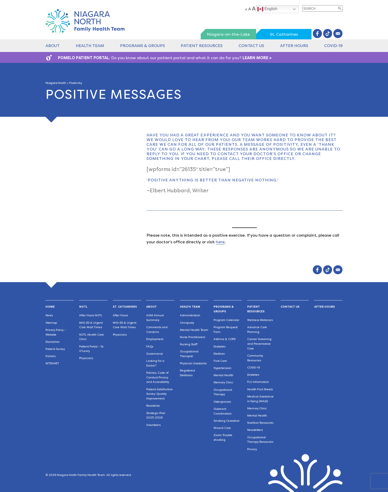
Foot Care (220, 361)
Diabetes (219, 346)
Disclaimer (53, 342)
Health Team (90, 45)
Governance (154, 353)
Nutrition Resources (260, 422)
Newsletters (255, 430)
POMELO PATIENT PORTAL (83, 57)
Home (50, 306)
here (220, 242)
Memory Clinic (223, 382)
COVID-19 (333, 45)
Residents (153, 405)
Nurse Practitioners (192, 337)
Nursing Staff (188, 344)
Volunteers (153, 425)
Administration (190, 315)
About (53, 45)
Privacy (252, 449)
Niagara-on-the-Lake (228, 34)
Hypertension (222, 368)
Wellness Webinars (260, 320)
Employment (154, 339)
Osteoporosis (222, 401)
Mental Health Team (194, 330)
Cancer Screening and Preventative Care (259, 344)
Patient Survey (55, 349)
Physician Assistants (193, 363)
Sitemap (51, 322)
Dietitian (219, 353)
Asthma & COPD (225, 339)
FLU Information (258, 382)
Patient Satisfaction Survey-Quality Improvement (159, 394)
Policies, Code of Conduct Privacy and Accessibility (157, 377)
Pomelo (51, 356)
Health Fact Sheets (260, 389)
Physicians (86, 358)
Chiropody (187, 322)
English (267, 9)
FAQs (149, 346)
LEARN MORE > (257, 57)
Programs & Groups (142, 45)
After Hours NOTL (90, 315)
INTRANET (52, 363)
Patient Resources (201, 45)
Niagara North (56, 83)
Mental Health (223, 375)
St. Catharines (284, 34)
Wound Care (222, 428)
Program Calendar (226, 320)
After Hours (294, 45)
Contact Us (251, 45)
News (49, 315)
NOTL (83, 306)
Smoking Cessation (227, 420)
